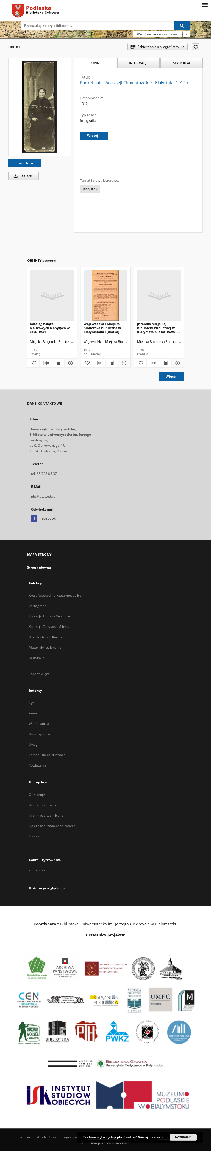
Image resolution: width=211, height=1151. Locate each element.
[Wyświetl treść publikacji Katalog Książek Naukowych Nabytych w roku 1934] (58, 363)
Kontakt (35, 836)
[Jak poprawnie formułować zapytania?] (186, 34)
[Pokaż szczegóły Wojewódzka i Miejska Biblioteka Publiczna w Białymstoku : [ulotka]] (123, 363)
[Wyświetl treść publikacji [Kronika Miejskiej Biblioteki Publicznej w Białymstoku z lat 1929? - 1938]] (165, 363)
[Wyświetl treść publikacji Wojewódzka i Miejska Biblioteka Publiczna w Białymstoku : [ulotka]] (112, 363)
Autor (33, 713)
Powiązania (37, 765)
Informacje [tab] (138, 63)
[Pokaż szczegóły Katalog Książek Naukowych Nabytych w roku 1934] (70, 363)
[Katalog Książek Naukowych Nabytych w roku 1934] (52, 295)
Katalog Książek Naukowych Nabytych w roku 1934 (50, 327)
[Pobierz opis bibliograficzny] (46, 363)
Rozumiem (183, 1137)
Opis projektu (39, 794)
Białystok (90, 189)
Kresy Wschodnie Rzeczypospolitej (55, 595)
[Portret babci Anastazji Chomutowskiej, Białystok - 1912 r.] (39, 107)
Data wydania (39, 734)
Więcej (171, 376)
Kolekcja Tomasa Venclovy (49, 616)
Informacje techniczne (46, 815)
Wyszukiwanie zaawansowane (157, 34)
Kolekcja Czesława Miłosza (49, 626)
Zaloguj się (37, 870)
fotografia (88, 120)
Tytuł (33, 702)
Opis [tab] (95, 63)
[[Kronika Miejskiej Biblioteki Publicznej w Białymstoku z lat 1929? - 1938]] (159, 295)
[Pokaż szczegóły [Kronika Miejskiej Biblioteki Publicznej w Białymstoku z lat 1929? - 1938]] (177, 363)
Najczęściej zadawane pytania (52, 826)
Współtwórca (39, 723)
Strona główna (39, 567)
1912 (84, 103)
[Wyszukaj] (182, 25)
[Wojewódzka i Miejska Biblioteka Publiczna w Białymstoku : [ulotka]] (105, 295)
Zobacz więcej (40, 673)
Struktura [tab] (181, 63)
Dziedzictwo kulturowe (46, 637)
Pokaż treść (24, 163)
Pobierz (22, 176)
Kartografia (37, 605)
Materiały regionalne (45, 647)
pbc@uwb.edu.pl (44, 496)
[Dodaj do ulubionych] (195, 46)
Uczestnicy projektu (44, 805)
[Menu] (205, 4)
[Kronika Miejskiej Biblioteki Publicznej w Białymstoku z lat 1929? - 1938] (157, 327)
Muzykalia (37, 658)
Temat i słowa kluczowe (47, 755)
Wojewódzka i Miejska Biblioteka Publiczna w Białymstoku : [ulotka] (102, 327)
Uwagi (34, 744)
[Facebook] (34, 518)
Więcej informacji (150, 1137)
